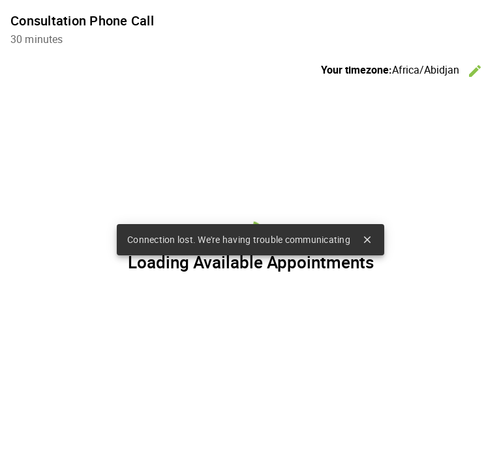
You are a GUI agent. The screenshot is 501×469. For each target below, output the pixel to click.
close (367, 240)
